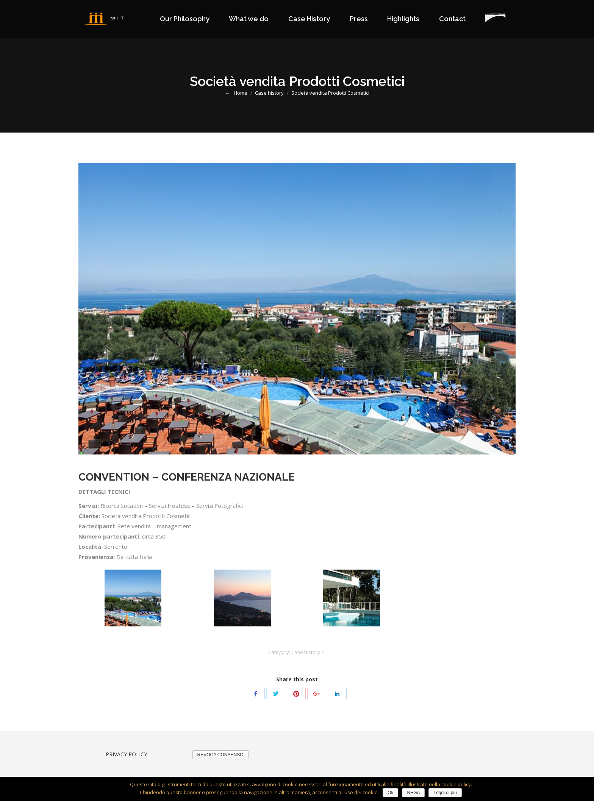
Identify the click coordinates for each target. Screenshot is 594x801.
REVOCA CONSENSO (220, 754)
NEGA (413, 792)
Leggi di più (444, 792)
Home (240, 92)
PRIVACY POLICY (126, 754)
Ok (390, 792)
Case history (269, 92)
